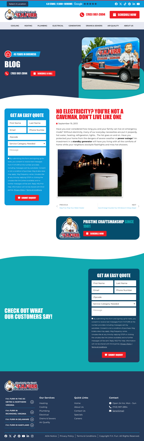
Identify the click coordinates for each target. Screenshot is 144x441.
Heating (28, 26)
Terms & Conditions (34, 190)
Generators (75, 26)
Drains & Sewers (94, 26)
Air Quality (113, 26)
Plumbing (42, 26)
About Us (128, 26)
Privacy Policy (19, 190)
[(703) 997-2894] (82, 14)
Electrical (58, 26)
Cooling (15, 26)
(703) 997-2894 (95, 14)
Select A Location (17, 4)
